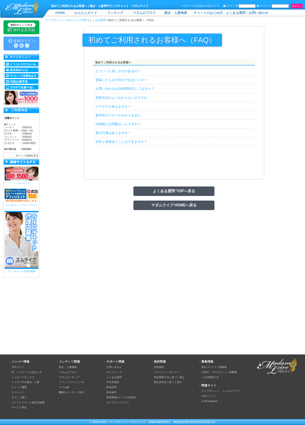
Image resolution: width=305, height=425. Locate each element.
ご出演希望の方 (210, 377)
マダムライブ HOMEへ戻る (174, 205)
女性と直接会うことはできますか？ (121, 141)
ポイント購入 (19, 397)
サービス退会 (19, 407)
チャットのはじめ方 (208, 13)
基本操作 (111, 392)
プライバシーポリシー (166, 372)
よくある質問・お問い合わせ (247, 13)
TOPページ (17, 367)
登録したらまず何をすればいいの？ (121, 80)
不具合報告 (112, 382)
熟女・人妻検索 (175, 13)
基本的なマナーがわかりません (118, 115)
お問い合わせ (114, 367)
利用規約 (159, 367)
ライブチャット (119, 422)
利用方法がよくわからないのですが (121, 97)
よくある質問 (114, 377)
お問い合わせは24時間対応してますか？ (124, 88)
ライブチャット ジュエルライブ (220, 390)
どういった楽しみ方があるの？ (118, 71)
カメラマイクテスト (117, 402)
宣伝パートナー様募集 (214, 367)
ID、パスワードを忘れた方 (26, 372)
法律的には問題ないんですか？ (118, 124)
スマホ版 (64, 387)
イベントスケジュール (71, 382)
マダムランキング (69, 377)
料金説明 (111, 387)
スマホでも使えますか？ (113, 106)
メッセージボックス (22, 377)
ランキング (115, 13)
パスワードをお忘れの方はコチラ (200, 5)
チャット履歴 (19, 387)
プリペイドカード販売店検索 (27, 402)
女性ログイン (209, 395)
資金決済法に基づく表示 (168, 382)
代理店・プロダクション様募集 (219, 372)
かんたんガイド (85, 13)
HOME (60, 13)
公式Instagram (209, 401)
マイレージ (17, 392)
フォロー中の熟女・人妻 (25, 382)
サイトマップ (114, 372)
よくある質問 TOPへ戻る (174, 191)
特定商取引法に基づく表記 (169, 377)
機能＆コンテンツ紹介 (71, 392)
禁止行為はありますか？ (113, 133)
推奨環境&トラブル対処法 (121, 397)
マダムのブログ (144, 13)
